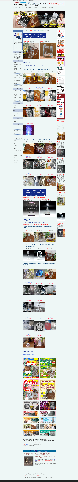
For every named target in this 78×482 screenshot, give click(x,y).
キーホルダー (16, 147)
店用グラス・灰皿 (16, 121)
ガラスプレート (16, 157)
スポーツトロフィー (17, 163)
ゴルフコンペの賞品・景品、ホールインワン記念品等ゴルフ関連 (18, 75)
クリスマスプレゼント (17, 100)
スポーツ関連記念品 (17, 80)
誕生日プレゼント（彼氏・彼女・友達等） (18, 69)
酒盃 (14, 133)
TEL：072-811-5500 (44, 477)
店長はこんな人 (18, 47)
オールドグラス (16, 128)
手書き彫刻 (15, 83)
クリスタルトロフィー (17, 162)
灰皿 (14, 143)
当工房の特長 (44, 7)
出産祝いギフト (16, 66)
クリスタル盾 (16, 160)
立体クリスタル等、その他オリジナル (40, 463)
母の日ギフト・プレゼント (18, 97)
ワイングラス (16, 135)
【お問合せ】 (25, 469)
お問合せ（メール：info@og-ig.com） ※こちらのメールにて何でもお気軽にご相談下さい (28, 9)
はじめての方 (28, 7)
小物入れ (15, 140)
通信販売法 (51, 7)
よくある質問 (36, 7)
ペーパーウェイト (16, 152)
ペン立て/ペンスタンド (17, 150)
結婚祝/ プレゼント (17, 62)
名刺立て (15, 148)
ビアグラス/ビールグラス (18, 130)
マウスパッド (16, 153)
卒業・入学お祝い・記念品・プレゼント (17, 95)
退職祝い (15, 72)
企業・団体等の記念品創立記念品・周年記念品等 (18, 54)
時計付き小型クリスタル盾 (18, 155)
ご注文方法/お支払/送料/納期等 (18, 7)
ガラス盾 (15, 158)
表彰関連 (15, 107)
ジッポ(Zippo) (16, 145)
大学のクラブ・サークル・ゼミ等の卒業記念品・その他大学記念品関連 (18, 57)
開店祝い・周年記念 (17, 119)
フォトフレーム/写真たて (18, 138)
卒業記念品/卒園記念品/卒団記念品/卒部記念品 (18, 113)
